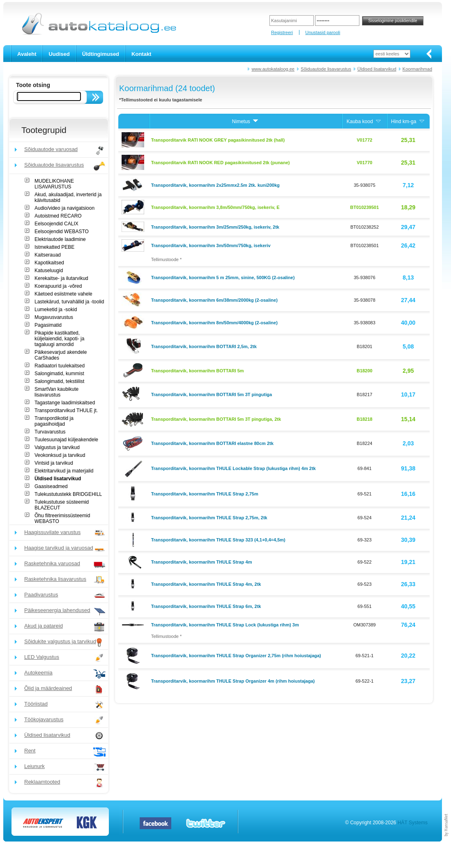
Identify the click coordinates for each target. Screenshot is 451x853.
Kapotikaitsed (49, 263)
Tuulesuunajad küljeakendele (66, 440)
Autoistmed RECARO (58, 216)
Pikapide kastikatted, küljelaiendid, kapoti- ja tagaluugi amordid (59, 338)
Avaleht (26, 54)
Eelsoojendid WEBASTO (62, 231)
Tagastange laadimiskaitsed (65, 403)
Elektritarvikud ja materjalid (64, 471)
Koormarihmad (417, 68)
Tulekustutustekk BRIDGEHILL (68, 494)
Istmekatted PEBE (54, 247)
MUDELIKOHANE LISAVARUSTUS (54, 184)
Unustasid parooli (322, 32)
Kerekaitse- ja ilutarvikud (61, 278)
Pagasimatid (48, 325)
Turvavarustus (50, 432)
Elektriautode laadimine (60, 239)
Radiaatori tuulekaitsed (60, 366)
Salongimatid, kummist (59, 373)
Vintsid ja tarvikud (54, 463)
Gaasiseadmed (51, 486)
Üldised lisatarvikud (376, 68)
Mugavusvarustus (54, 317)
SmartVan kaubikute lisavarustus (56, 392)
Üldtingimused (100, 54)
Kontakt (141, 54)
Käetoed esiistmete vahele (63, 294)
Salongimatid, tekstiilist (59, 381)
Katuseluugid (49, 270)
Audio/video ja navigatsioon (64, 208)
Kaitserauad (48, 255)
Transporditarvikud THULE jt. (66, 410)
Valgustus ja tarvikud (57, 447)
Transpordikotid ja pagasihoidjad (54, 421)
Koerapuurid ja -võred (58, 286)
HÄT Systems (413, 822)
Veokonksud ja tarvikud (60, 455)
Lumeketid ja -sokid (56, 309)
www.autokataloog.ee (273, 68)
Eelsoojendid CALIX (56, 224)
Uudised (58, 54)
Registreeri (282, 32)
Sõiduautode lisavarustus (326, 68)
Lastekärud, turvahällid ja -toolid (69, 302)
